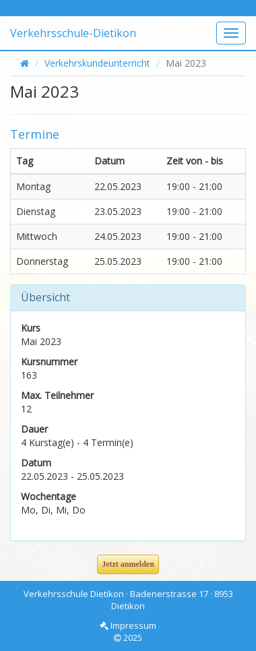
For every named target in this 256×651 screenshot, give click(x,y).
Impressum (128, 625)
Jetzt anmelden (128, 564)
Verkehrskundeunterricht (97, 63)
